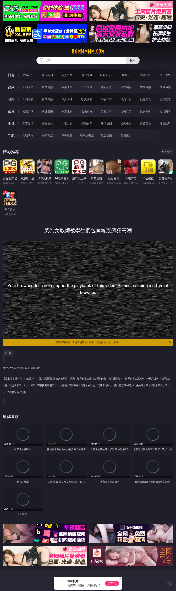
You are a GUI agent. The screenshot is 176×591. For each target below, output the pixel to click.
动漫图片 (86, 111)
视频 (11, 87)
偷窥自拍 (27, 111)
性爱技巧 (165, 123)
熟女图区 (145, 111)
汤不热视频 (87, 135)
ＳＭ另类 (165, 87)
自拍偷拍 (47, 87)
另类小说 (125, 123)
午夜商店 (47, 135)
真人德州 (47, 75)
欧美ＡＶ (67, 87)
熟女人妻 (106, 87)
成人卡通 (67, 99)
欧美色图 (67, 111)
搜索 (132, 60)
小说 (11, 123)
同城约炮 (27, 135)
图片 (11, 111)
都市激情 (27, 123)
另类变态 (165, 99)
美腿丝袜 (106, 111)
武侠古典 (86, 123)
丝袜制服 (125, 87)
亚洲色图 (47, 111)
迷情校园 (106, 123)
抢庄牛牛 (165, 75)
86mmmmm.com (88, 51)
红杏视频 (106, 135)
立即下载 (112, 583)
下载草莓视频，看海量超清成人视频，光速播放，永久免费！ (114, 342)
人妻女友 (67, 123)
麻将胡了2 (106, 75)
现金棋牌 (145, 75)
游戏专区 (86, 75)
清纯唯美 (125, 111)
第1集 (8, 352)
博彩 (11, 75)
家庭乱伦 (47, 123)
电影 (11, 99)
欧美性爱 (86, 99)
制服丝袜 (106, 99)
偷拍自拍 (47, 99)
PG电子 (27, 75)
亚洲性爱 (27, 99)
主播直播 (145, 87)
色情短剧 (125, 135)
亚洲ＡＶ (27, 87)
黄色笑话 (145, 123)
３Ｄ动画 (86, 87)
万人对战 (67, 75)
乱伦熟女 (145, 99)
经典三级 (125, 99)
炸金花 (126, 75)
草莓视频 (67, 135)
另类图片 (165, 111)
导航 (11, 135)
